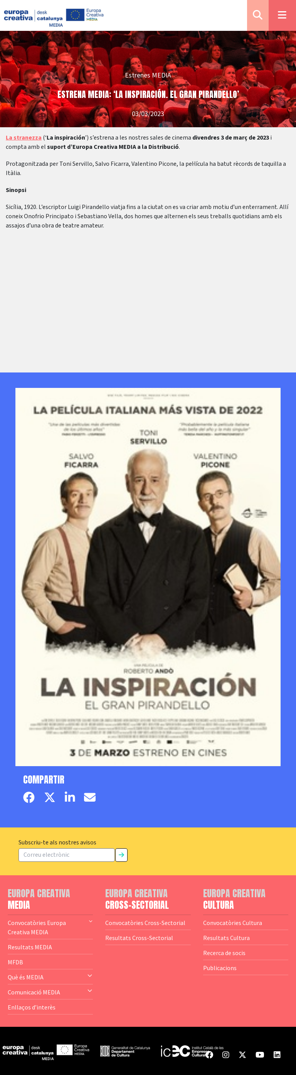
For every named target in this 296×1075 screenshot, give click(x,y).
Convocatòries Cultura (232, 923)
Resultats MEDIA (30, 947)
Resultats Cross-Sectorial (139, 938)
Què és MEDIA (50, 976)
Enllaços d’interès (32, 1007)
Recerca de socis (224, 953)
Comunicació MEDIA (50, 991)
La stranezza (24, 137)
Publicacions (220, 968)
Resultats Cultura (226, 938)
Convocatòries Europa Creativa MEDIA (50, 927)
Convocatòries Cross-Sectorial (145, 923)
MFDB (15, 962)
